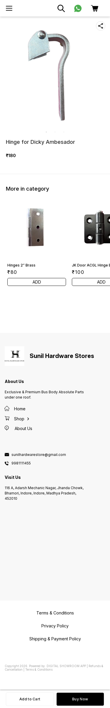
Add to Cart (29, 699)
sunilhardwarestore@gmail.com (38, 455)
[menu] (9, 8)
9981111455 (21, 463)
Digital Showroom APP (66, 666)
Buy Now (80, 699)
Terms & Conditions (39, 669)
